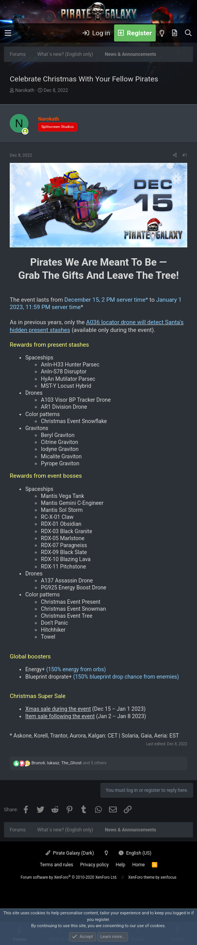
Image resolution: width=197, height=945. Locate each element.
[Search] (188, 33)
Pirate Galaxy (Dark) (70, 853)
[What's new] (174, 33)
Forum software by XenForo (69, 877)
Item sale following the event (60, 716)
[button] (8, 33)
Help (120, 864)
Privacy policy (94, 864)
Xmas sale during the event (58, 709)
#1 (184, 155)
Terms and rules (56, 864)
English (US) (135, 853)
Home (138, 864)
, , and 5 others (69, 762)
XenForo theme (141, 877)
